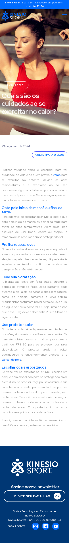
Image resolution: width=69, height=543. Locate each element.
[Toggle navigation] (64, 15)
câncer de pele (11, 360)
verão (57, 175)
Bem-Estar (15, 85)
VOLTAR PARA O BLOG (49, 154)
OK (57, 496)
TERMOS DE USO (34, 515)
